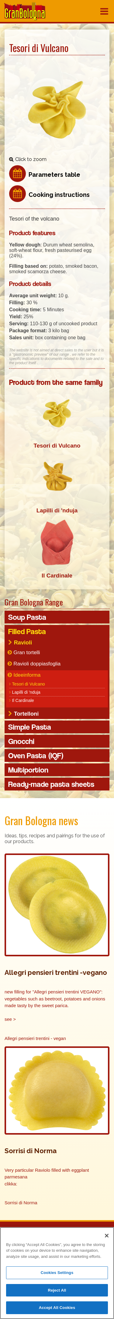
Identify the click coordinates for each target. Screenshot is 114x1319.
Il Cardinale (23, 700)
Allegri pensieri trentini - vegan (35, 1038)
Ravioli (23, 643)
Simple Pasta (29, 726)
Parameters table (54, 174)
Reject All (57, 1291)
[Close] (106, 1236)
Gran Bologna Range (34, 602)
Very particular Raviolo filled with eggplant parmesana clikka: (47, 1176)
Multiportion (28, 769)
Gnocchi (21, 741)
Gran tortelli (26, 652)
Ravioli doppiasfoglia (36, 664)
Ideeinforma (26, 675)
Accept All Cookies (57, 1308)
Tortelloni (26, 714)
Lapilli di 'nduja (26, 692)
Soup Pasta (27, 617)
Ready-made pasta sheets (51, 784)
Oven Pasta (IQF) (36, 755)
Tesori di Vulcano (28, 684)
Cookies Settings (57, 1273)
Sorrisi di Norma (21, 1202)
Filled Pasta (27, 631)
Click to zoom (31, 159)
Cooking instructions (59, 194)
